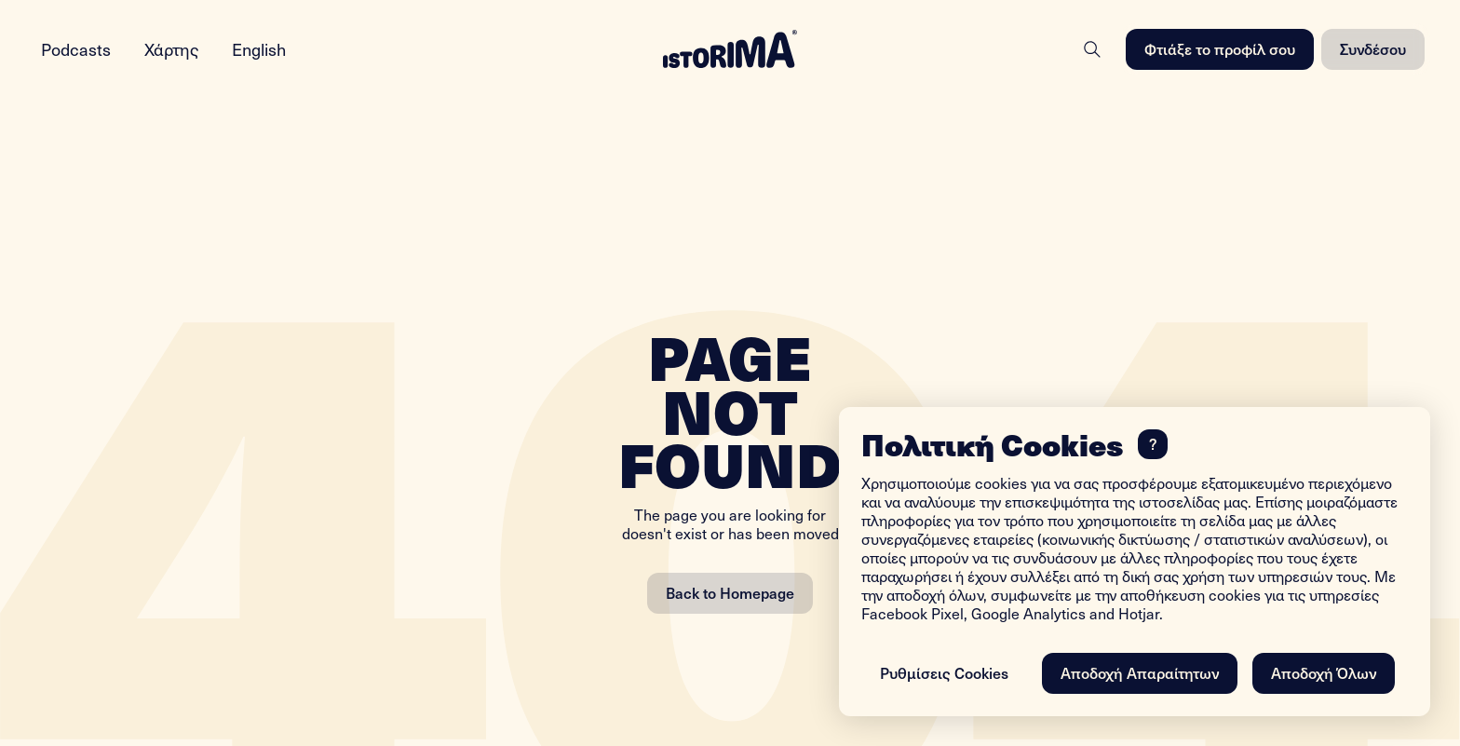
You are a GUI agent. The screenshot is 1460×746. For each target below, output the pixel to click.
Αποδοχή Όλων (1323, 672)
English (259, 49)
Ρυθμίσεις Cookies (944, 672)
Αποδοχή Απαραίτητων (1140, 672)
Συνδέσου (1373, 48)
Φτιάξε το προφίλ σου (1219, 48)
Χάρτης (171, 49)
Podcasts (76, 49)
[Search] (1092, 49)
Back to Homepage (730, 592)
